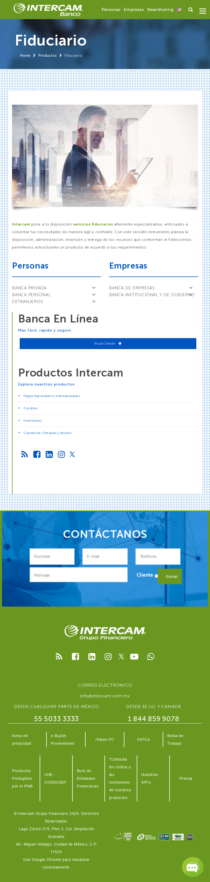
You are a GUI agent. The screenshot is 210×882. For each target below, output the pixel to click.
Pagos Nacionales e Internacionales (52, 396)
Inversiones (33, 421)
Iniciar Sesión (108, 343)
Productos (48, 55)
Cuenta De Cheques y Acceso (47, 433)
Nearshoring (160, 9)
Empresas (134, 9)
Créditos (30, 408)
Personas (111, 9)
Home (25, 55)
